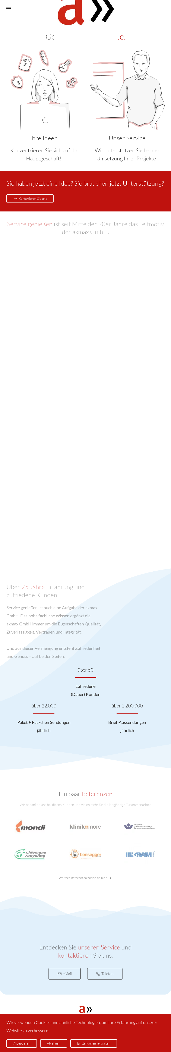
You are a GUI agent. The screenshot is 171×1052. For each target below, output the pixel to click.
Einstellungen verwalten (93, 1043)
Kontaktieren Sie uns (30, 199)
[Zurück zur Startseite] (86, 8)
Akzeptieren (21, 1043)
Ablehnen (53, 1043)
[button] (8, 8)
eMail (64, 973)
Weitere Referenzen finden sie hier (83, 878)
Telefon (105, 973)
